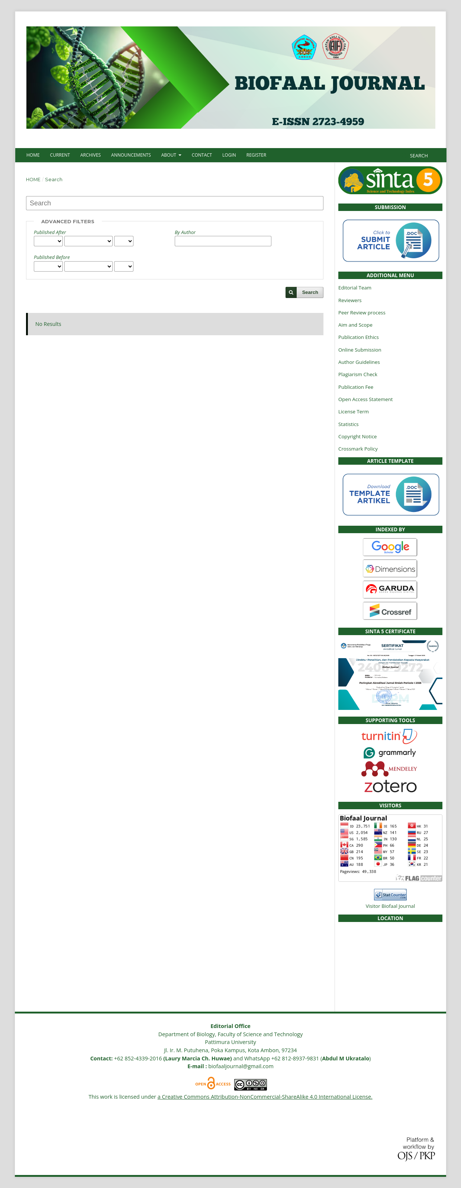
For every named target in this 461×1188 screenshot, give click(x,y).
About (169, 155)
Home (33, 155)
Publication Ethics (358, 337)
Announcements (131, 155)
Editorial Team (354, 287)
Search (418, 155)
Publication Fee (355, 387)
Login (229, 155)
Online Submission (359, 349)
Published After (50, 232)
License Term (353, 411)
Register (256, 155)
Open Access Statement (365, 399)
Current (60, 155)
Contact (202, 155)
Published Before (52, 257)
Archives (90, 155)
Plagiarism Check (357, 374)
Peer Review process (362, 312)
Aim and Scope (355, 324)
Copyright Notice (357, 436)
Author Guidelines (359, 362)
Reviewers (350, 300)
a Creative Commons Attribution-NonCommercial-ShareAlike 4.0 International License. (265, 1096)
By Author (185, 232)
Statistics (348, 424)
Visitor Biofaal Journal (390, 906)
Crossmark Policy (358, 448)
